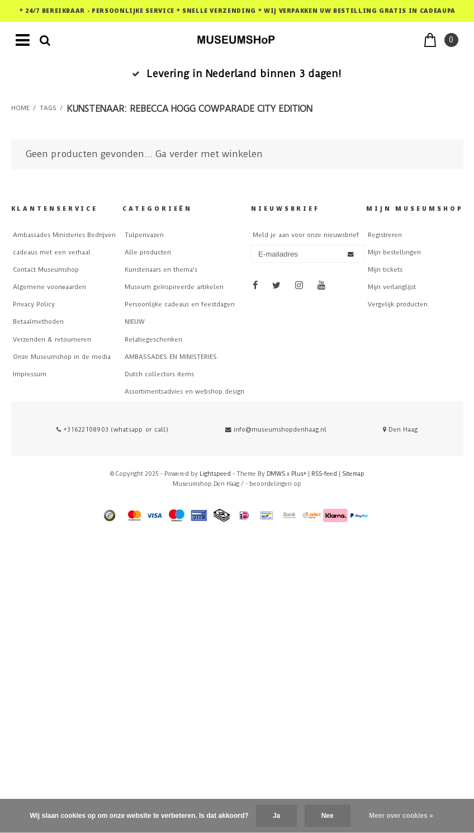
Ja (276, 816)
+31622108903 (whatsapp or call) (112, 429)
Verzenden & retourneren (52, 339)
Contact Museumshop (46, 269)
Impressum (29, 374)
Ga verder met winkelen (209, 154)
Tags (48, 108)
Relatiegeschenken (153, 339)
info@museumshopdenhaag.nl (275, 429)
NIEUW (135, 321)
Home (20, 108)
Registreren (385, 235)
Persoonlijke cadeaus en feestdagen (180, 304)
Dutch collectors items (159, 374)
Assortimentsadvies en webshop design (184, 391)
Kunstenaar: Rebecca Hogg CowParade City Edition (189, 108)
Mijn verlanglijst (392, 287)
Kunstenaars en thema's (161, 269)
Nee (327, 816)
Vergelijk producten (398, 304)
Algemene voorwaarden (49, 287)
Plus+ (298, 473)
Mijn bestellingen (394, 252)
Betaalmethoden (38, 321)
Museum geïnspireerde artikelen (174, 287)
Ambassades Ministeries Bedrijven (64, 235)
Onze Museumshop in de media (62, 357)
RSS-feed (324, 473)
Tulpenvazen (144, 235)
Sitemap (353, 473)
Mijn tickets (385, 269)
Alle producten (148, 252)
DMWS (276, 473)
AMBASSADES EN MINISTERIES (171, 357)
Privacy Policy (34, 304)
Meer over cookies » (401, 816)
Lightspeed (215, 473)
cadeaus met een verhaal (52, 252)
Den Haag (400, 429)
